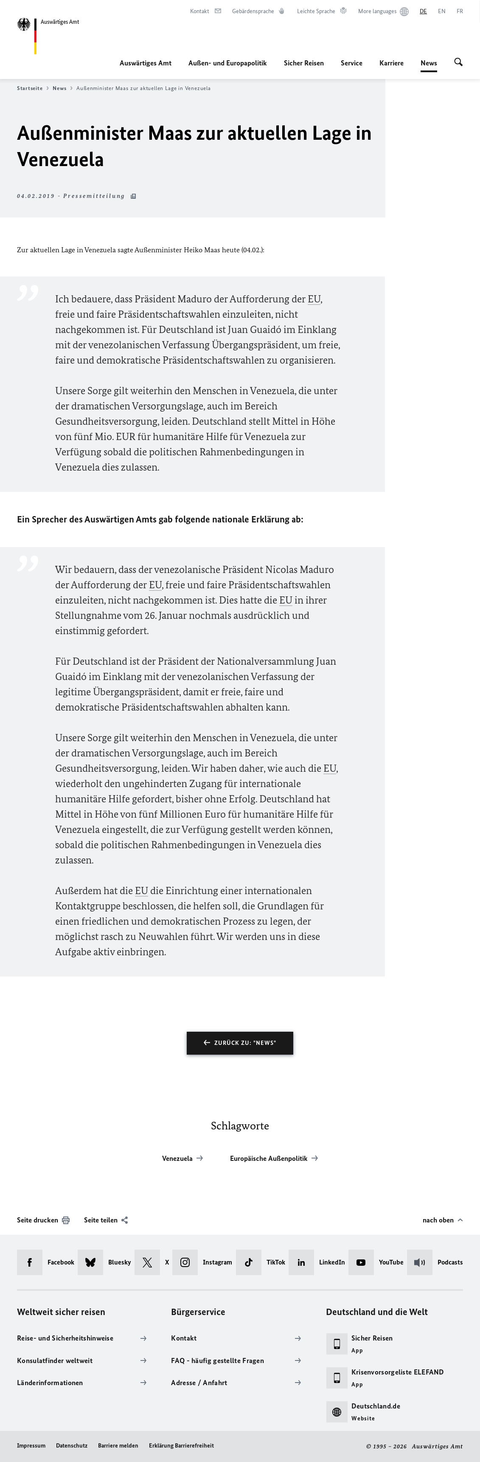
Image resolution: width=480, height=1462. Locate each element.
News (429, 63)
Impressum (31, 1445)
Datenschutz (71, 1445)
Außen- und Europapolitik (227, 63)
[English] (442, 11)
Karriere (391, 63)
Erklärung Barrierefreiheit (181, 1445)
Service (351, 63)
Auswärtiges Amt (145, 63)
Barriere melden (118, 1445)
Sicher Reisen (304, 63)
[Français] (460, 11)
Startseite (33, 88)
